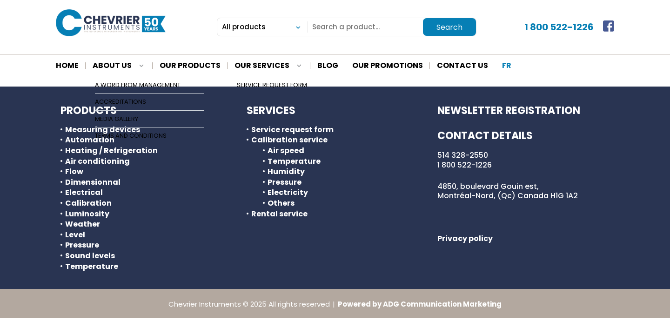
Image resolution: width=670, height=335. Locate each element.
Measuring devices (102, 130)
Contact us (462, 66)
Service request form (292, 130)
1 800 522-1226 (559, 27)
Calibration (88, 203)
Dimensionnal (93, 182)
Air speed (286, 151)
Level (75, 235)
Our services (261, 66)
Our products (190, 66)
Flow (74, 172)
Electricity (288, 192)
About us (112, 66)
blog (327, 66)
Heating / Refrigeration (111, 151)
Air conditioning (97, 161)
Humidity (286, 172)
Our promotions (387, 66)
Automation (89, 140)
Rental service (279, 214)
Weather (82, 224)
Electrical (84, 192)
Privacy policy (465, 238)
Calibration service (289, 140)
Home (67, 66)
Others (281, 203)
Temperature (91, 266)
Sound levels (90, 256)
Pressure (82, 245)
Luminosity (87, 214)
